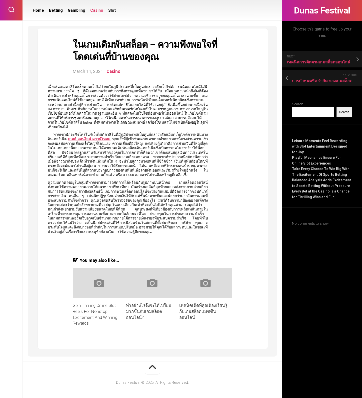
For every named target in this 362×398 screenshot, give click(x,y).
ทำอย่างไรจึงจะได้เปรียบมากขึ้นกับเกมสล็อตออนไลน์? (148, 311)
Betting (56, 10)
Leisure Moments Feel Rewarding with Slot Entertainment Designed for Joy (320, 146)
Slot (112, 10)
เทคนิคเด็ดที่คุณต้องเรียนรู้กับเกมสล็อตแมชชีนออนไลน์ (203, 311)
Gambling (76, 10)
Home (38, 10)
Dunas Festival (322, 10)
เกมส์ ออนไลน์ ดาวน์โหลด (89, 139)
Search (297, 104)
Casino (96, 10)
